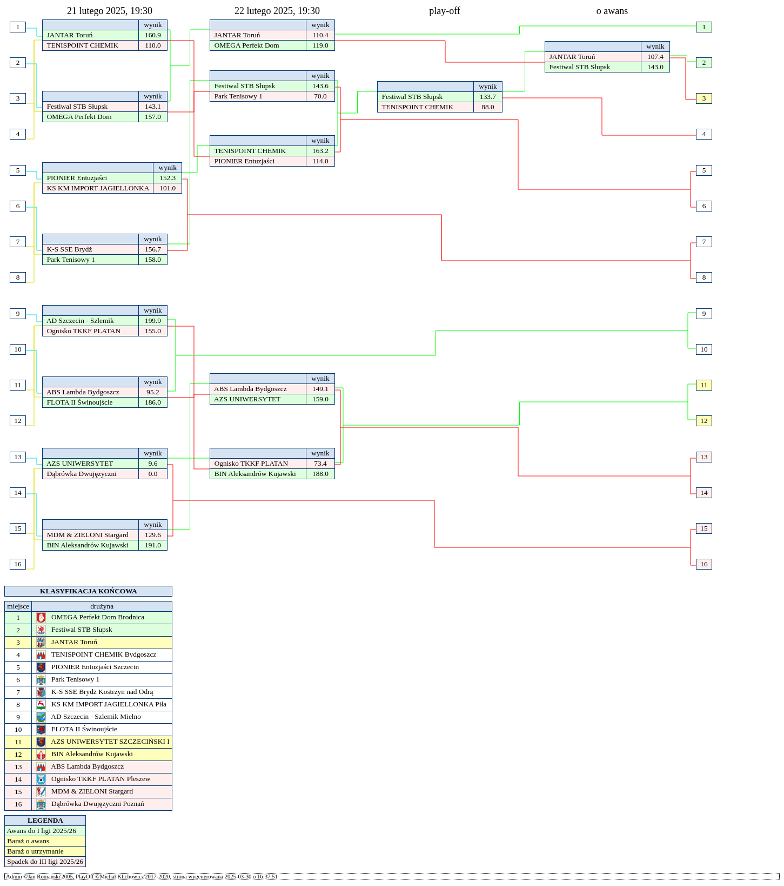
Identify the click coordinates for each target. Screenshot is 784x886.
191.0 (153, 545)
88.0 (488, 107)
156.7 (153, 249)
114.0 (320, 161)
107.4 (656, 56)
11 (704, 385)
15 (703, 528)
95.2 (153, 392)
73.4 (320, 463)
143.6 (321, 86)
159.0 (321, 399)
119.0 (320, 45)
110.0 (153, 45)
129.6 (153, 535)
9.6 (152, 463)
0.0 (152, 474)
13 (703, 457)
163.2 (321, 151)
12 (703, 420)
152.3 (168, 178)
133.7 (488, 96)
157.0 (153, 117)
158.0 (153, 259)
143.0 (656, 67)
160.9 (153, 35)
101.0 (168, 188)
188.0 (321, 474)
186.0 (153, 402)
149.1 (321, 389)
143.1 (153, 106)
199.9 (153, 320)
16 (703, 564)
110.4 (320, 35)
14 (703, 492)
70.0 (320, 96)
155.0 (153, 331)
